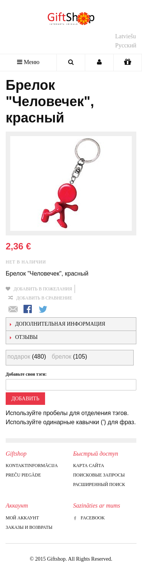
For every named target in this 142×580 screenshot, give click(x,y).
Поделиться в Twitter (43, 310)
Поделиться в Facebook (28, 310)
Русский (125, 45)
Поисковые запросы (99, 475)
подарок (18, 356)
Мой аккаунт (22, 517)
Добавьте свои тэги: (26, 374)
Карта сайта (88, 465)
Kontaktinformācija (32, 465)
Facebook (89, 517)
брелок (61, 356)
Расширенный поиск (99, 484)
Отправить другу (13, 310)
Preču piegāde (23, 475)
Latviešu (125, 36)
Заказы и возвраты (29, 527)
